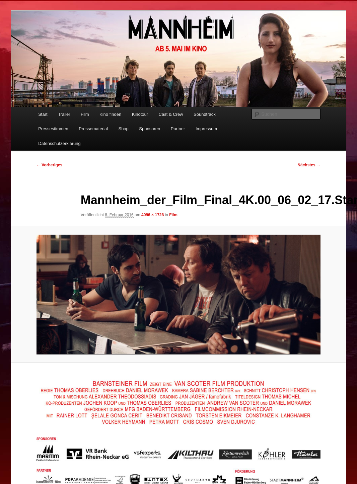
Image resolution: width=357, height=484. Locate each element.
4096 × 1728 (152, 215)
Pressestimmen (53, 128)
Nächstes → (308, 165)
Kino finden (110, 114)
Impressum (206, 128)
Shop (123, 128)
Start (42, 114)
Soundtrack (205, 114)
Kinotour (140, 114)
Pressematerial (93, 128)
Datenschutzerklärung (59, 143)
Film (85, 114)
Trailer (64, 114)
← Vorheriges (49, 165)
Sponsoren (149, 128)
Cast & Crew (171, 114)
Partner (178, 128)
